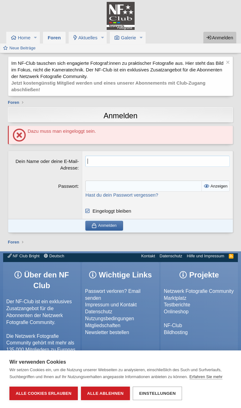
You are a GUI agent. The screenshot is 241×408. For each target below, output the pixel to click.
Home (24, 37)
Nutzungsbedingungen (109, 318)
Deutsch (54, 256)
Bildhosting (176, 332)
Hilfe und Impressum (205, 256)
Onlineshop (176, 311)
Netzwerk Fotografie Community (199, 291)
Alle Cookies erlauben (44, 393)
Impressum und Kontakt (111, 304)
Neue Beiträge (22, 48)
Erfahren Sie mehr (206, 376)
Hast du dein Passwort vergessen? (121, 195)
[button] (35, 37)
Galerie (128, 37)
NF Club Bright (24, 256)
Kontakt (148, 256)
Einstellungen (157, 393)
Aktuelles (88, 37)
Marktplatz (175, 298)
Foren (54, 37)
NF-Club (173, 325)
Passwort (68, 186)
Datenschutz (171, 256)
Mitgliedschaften (102, 325)
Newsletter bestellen (107, 332)
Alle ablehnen (105, 393)
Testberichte (177, 304)
